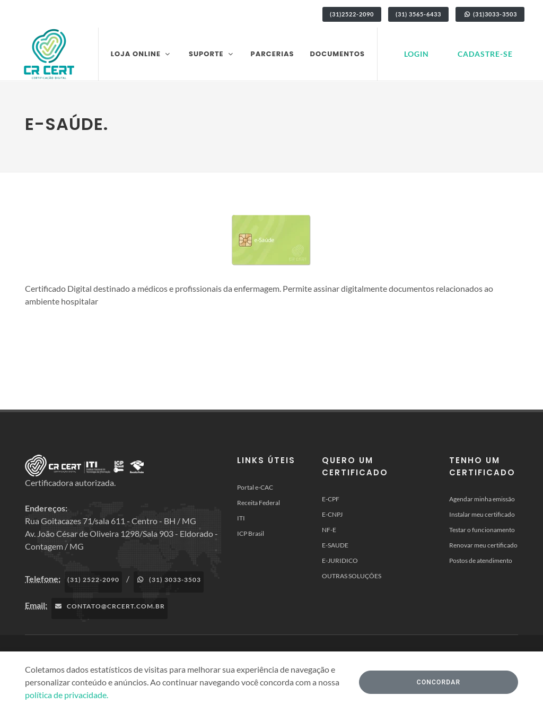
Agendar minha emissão (482, 499)
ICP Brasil (250, 533)
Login (416, 53)
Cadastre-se (485, 53)
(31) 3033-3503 (168, 580)
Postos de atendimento (480, 560)
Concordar (438, 682)
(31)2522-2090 (352, 14)
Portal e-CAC (255, 487)
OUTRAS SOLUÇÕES (351, 576)
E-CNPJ (332, 514)
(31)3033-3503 (490, 14)
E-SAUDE (335, 545)
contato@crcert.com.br (109, 606)
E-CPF (330, 499)
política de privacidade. (66, 695)
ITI (241, 518)
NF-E (329, 530)
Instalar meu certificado (482, 514)
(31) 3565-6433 (418, 14)
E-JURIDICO (340, 560)
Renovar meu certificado (483, 545)
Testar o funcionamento (482, 530)
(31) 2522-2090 (93, 580)
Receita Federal (258, 503)
